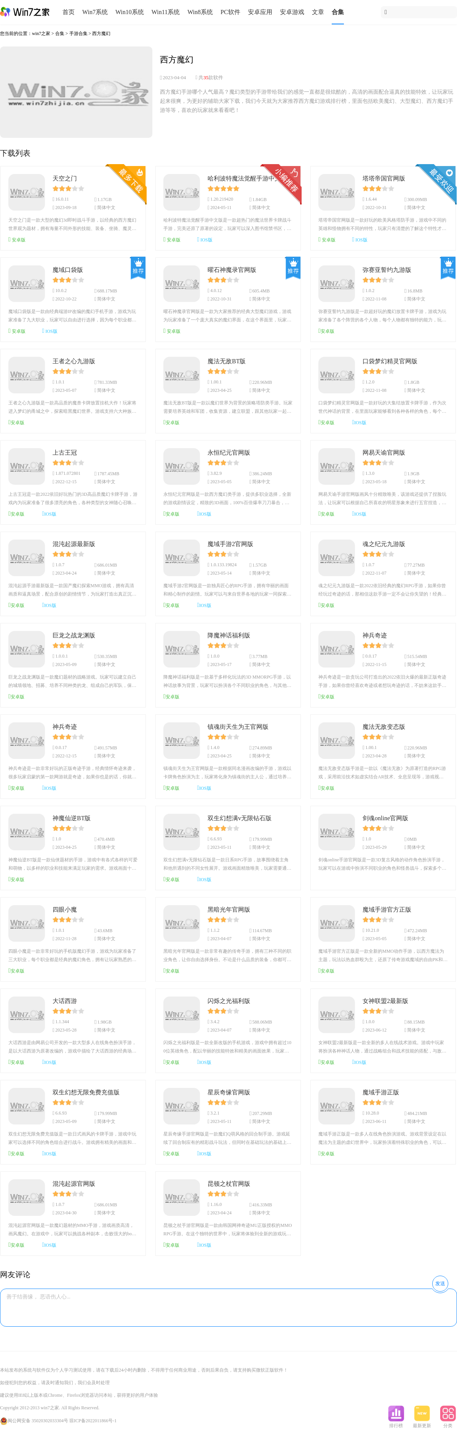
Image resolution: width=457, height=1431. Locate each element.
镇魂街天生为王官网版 (238, 726)
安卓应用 (260, 12)
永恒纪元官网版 (229, 452)
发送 (440, 1283)
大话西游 (65, 1001)
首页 (68, 12)
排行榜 (396, 1423)
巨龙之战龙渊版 (74, 635)
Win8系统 (200, 12)
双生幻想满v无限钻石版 (240, 818)
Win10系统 (129, 12)
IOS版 (205, 239)
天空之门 (65, 178)
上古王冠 (65, 452)
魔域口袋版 (68, 270)
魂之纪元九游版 (384, 544)
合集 (338, 12)
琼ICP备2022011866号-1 (93, 1420)
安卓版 (17, 239)
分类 (448, 1423)
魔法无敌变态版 (384, 726)
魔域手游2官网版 (230, 544)
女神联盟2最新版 (385, 1001)
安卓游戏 (292, 12)
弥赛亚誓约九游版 (387, 270)
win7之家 (41, 33)
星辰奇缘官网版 (229, 1092)
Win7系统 (95, 12)
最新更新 (422, 1423)
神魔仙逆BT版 (72, 818)
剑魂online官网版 (385, 818)
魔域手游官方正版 (387, 909)
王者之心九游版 (74, 361)
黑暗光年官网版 (229, 909)
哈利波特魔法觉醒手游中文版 (247, 178)
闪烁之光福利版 (229, 1001)
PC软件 (230, 12)
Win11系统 (166, 12)
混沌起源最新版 (74, 544)
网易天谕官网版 (384, 452)
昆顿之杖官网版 (229, 1183)
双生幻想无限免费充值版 (86, 1092)
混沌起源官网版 (74, 1183)
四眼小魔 (65, 909)
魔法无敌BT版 (227, 361)
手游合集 (78, 33)
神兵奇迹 (375, 635)
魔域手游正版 (381, 1092)
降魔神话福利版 (229, 635)
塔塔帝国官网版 (384, 178)
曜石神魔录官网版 (232, 270)
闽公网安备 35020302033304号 (34, 1420)
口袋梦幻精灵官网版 (390, 361)
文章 (318, 12)
